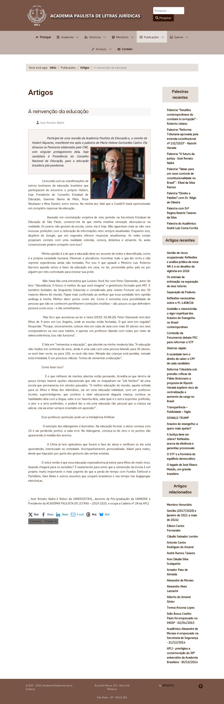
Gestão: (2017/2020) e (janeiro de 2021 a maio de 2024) (182, 515)
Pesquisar (163, 18)
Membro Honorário (179, 504)
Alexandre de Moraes (180, 580)
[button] (33, 514)
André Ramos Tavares (181, 553)
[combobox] (168, 10)
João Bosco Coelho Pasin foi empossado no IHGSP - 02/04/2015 (182, 618)
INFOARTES (168, 685)
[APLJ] (85, 15)
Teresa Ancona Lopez (180, 607)
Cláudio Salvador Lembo (182, 536)
